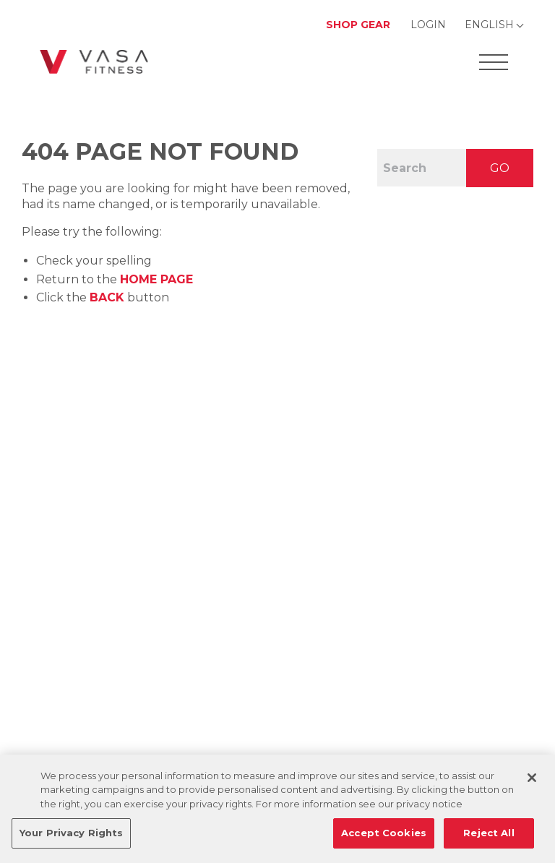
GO (499, 168)
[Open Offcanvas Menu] (493, 62)
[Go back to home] (94, 62)
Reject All (488, 832)
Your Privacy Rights (71, 832)
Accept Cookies (383, 832)
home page (156, 279)
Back (107, 297)
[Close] (532, 778)
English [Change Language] (489, 24)
